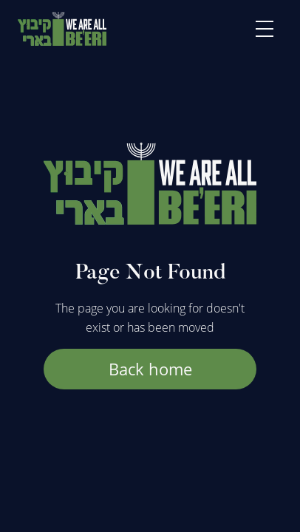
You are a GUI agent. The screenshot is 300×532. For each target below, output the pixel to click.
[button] (264, 29)
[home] (62, 29)
